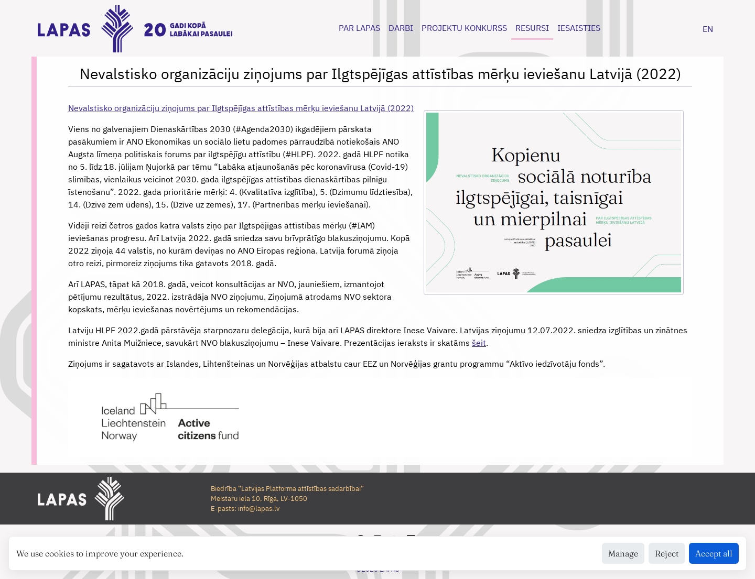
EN (708, 29)
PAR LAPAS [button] (359, 28)
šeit (479, 342)
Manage (623, 553)
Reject (666, 553)
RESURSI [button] (532, 28)
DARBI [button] (401, 28)
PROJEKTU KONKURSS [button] (464, 28)
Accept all (713, 553)
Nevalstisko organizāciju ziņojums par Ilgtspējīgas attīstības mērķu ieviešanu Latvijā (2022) (241, 108)
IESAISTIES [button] (578, 28)
